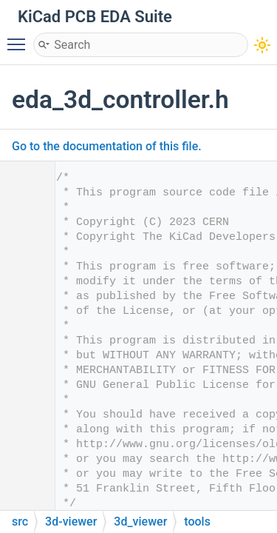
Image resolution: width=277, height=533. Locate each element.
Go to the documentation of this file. (107, 146)
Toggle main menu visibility (20, 37)
